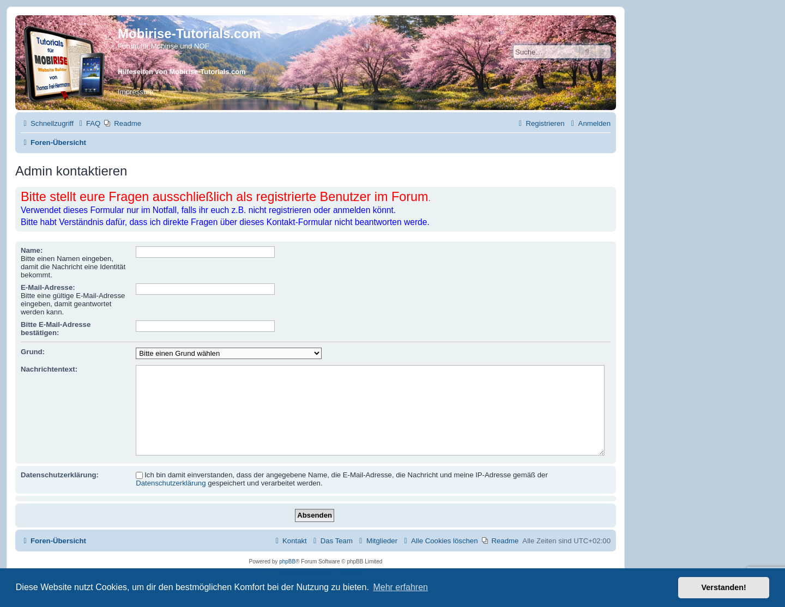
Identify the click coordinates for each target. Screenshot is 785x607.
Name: (32, 250)
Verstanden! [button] (724, 587)
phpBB (287, 561)
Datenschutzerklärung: (60, 475)
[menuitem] (88, 123)
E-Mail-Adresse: (48, 287)
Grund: (33, 352)
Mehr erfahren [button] (400, 587)
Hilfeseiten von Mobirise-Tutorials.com (181, 72)
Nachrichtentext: (49, 369)
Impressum (135, 92)
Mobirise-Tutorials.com (189, 33)
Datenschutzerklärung (171, 483)
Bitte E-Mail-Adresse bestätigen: (55, 328)
